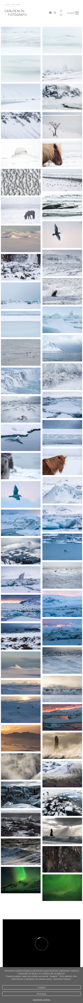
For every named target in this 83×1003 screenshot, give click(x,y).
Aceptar (42, 987)
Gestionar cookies (41, 999)
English (71, 12)
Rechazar (41, 993)
